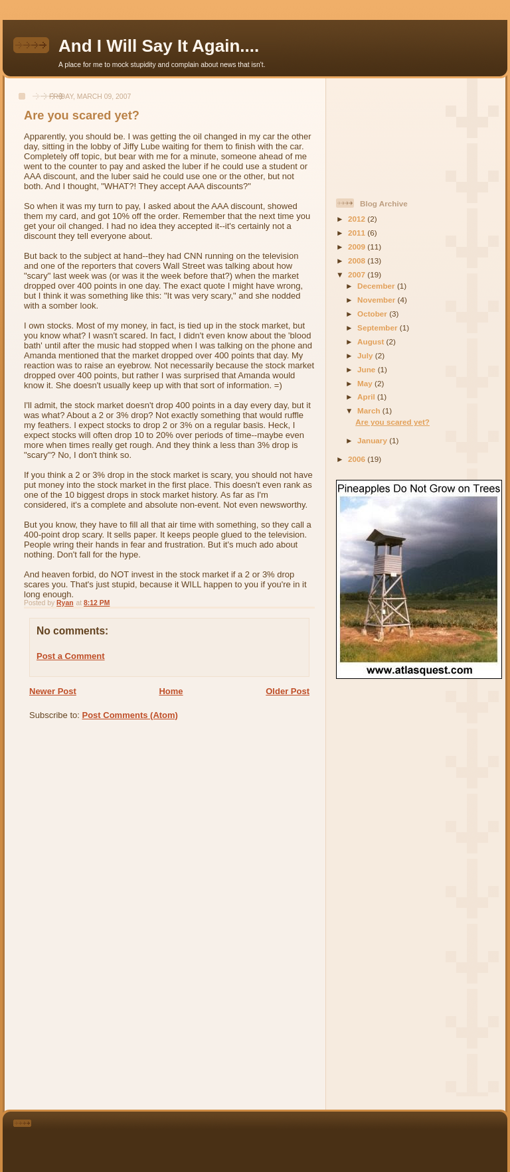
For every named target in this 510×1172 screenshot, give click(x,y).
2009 (357, 246)
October (373, 313)
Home (171, 691)
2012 (357, 218)
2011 (357, 232)
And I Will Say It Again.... (158, 46)
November (377, 299)
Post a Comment (71, 656)
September (378, 327)
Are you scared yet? (392, 421)
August (371, 341)
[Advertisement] (396, 133)
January (373, 440)
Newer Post (52, 691)
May (366, 383)
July (366, 355)
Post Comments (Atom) (130, 715)
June (367, 369)
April (367, 396)
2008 (357, 260)
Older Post (287, 691)
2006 (357, 459)
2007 (357, 274)
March (369, 410)
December (377, 285)
